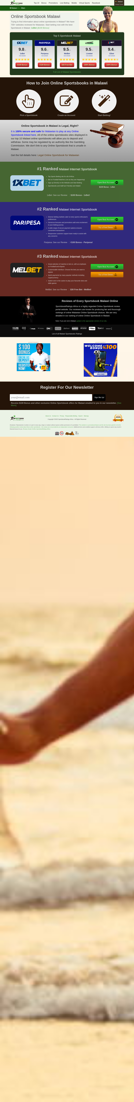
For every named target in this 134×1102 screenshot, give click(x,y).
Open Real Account (111, 182)
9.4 (115, 50)
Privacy (62, 416)
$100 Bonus (22, 65)
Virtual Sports (84, 3)
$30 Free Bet (67, 69)
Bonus (43, 3)
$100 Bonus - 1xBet (111, 186)
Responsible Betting (71, 416)
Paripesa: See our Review (55, 247)
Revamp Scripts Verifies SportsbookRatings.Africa (36, 429)
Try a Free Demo (111, 227)
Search (80, 416)
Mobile (74, 3)
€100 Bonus (45, 69)
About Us (48, 416)
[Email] (51, 397)
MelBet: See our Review (56, 294)
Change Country (119, 4)
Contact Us (55, 416)
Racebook (96, 3)
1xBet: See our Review (57, 200)
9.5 (66, 54)
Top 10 (36, 3)
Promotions (53, 3)
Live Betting (64, 3)
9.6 (44, 54)
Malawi (14, 8)
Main (23, 8)
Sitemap (86, 416)
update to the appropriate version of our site (95, 319)
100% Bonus (89, 69)
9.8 (21, 49)
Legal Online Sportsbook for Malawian (52, 153)
